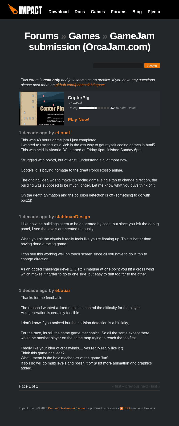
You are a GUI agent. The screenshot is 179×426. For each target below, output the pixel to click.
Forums (118, 11)
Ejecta (154, 11)
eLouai (77, 102)
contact (81, 408)
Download (59, 11)
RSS (126, 408)
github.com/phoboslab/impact (80, 85)
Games (98, 11)
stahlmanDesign (72, 216)
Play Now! (79, 119)
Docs (80, 11)
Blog (137, 11)
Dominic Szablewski (61, 408)
